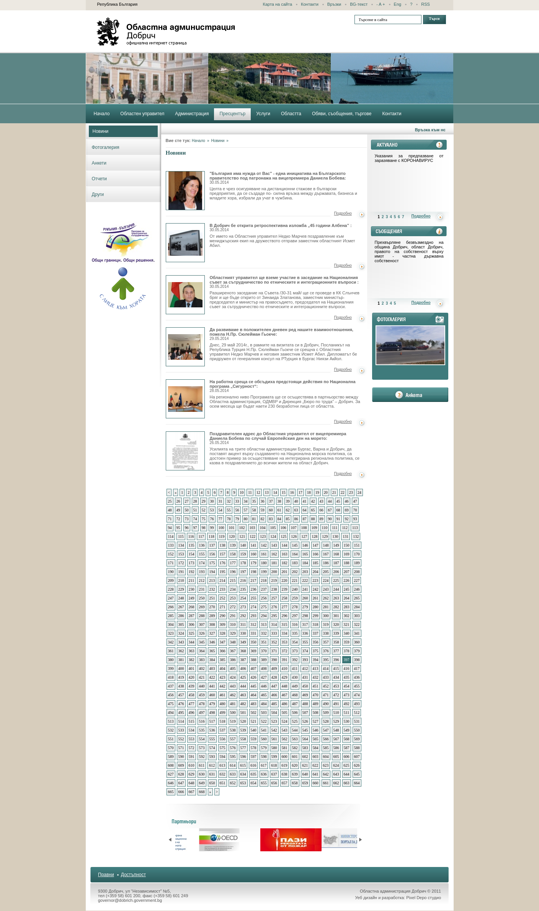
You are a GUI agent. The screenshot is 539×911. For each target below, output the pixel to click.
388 (253, 660)
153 (181, 554)
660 (315, 783)
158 (233, 554)
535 (202, 730)
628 (181, 774)
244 (336, 589)
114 (171, 536)
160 (253, 554)
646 (171, 783)
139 (233, 545)
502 (253, 712)
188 (347, 563)
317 (305, 624)
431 (305, 677)
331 (253, 633)
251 (212, 598)
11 (250, 492)
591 (191, 756)
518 (222, 721)
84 (279, 519)
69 (347, 510)
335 (295, 633)
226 (346, 580)
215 (232, 580)
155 (202, 554)
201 (284, 572)
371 (274, 651)
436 (357, 677)
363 (191, 651)
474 (357, 695)
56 (237, 510)
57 (246, 510)
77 (220, 519)
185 (315, 563)
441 (212, 686)
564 (305, 739)
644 (347, 774)
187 (336, 563)
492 (347, 704)
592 (202, 756)
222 (305, 580)
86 (296, 519)
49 (178, 510)
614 (232, 765)
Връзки (334, 4)
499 (222, 712)
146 (305, 545)
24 (359, 492)
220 (284, 580)
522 (264, 721)
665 (171, 792)
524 (284, 721)
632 (222, 774)
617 (263, 765)
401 (191, 668)
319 (325, 624)
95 (178, 528)
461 (222, 695)
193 (202, 572)
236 (253, 589)
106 (283, 528)
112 (345, 528)
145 (295, 545)
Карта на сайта (277, 4)
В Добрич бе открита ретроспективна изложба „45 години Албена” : (281, 227)
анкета (410, 394)
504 (274, 712)
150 (347, 545)
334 (284, 633)
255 (253, 598)
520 (243, 721)
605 (336, 756)
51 (195, 510)
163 (284, 554)
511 (347, 712)
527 (315, 721)
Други (98, 194)
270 (212, 607)
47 (355, 501)
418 (171, 677)
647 (181, 783)
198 (253, 572)
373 (295, 651)
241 (305, 589)
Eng (398, 4)
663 (347, 783)
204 (315, 572)
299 (315, 616)
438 (181, 686)
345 (202, 642)
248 (181, 598)
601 (295, 756)
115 (181, 536)
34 (246, 501)
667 (191, 792)
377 (336, 651)
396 (336, 660)
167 (326, 554)
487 (295, 704)
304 (171, 624)
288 (202, 616)
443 (233, 686)
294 (264, 616)
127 (304, 536)
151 (357, 545)
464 (253, 695)
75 (204, 519)
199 (264, 572)
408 (264, 668)
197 (243, 572)
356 (315, 642)
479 (212, 704)
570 (171, 748)
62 (288, 510)
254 (243, 598)
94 (170, 528)
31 (220, 501)
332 (264, 633)
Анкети (99, 163)
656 (274, 783)
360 (357, 642)
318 (315, 624)
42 (313, 501)
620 (294, 765)
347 (222, 642)
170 (357, 554)
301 (336, 616)
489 (315, 704)
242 (315, 589)
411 (295, 668)
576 (233, 748)
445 (253, 686)
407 (253, 668)
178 (243, 563)
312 (253, 624)
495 (181, 712)
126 (294, 536)
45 (338, 501)
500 (233, 712)
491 (336, 704)
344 (191, 642)
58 (254, 510)
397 (347, 660)
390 (274, 660)
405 (233, 668)
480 (222, 704)
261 (315, 598)
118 (211, 536)
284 (357, 607)
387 (243, 660)
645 (357, 774)
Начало (198, 141)
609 (181, 765)
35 (254, 501)
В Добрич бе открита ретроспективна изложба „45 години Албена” (185, 242)
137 (212, 545)
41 (305, 501)
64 (305, 510)
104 (263, 528)
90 (330, 519)
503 (264, 712)
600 (284, 756)
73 (187, 519)
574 (212, 748)
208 (357, 572)
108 (304, 528)
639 (295, 774)
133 (171, 545)
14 (275, 492)
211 (191, 580)
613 (222, 765)
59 (263, 510)
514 (181, 721)
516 (202, 721)
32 (229, 501)
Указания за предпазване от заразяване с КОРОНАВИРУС (409, 158)
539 (243, 730)
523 (274, 721)
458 (191, 695)
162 (274, 554)
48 (170, 510)
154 (191, 554)
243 (326, 589)
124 (273, 536)
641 (315, 774)
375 (315, 651)
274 (253, 607)
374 (305, 651)
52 (204, 510)
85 (288, 519)
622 (315, 765)
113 (355, 528)
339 (336, 633)
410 (284, 668)
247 (171, 598)
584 (315, 748)
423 (222, 677)
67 (330, 510)
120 (232, 536)
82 (263, 519)
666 (181, 792)
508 (315, 712)
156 (212, 554)
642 (326, 774)
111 (334, 528)
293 (253, 616)
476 (181, 704)
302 (347, 616)
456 (171, 695)
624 (336, 765)
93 (355, 519)
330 (243, 633)
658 (295, 783)
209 (171, 580)
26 (178, 501)
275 (264, 607)
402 (202, 668)
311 (243, 624)
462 (233, 695)
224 (325, 580)
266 (171, 607)
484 (264, 704)
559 (253, 739)
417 (356, 668)
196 (233, 572)
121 (242, 536)
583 (305, 748)
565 (315, 739)
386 (233, 660)
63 (296, 510)
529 (336, 721)
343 (181, 642)
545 (305, 730)
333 (274, 633)
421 (202, 677)
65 (313, 510)
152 (171, 554)
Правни (106, 874)
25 (170, 501)
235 (243, 589)
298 (305, 616)
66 (321, 510)
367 (233, 651)
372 (284, 651)
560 (264, 739)
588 (357, 748)
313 (263, 624)
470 (315, 695)
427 (264, 677)
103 (252, 528)
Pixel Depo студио (423, 897)
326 (202, 633)
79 (237, 519)
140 (243, 545)
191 (181, 572)
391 (284, 660)
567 (336, 739)
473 (347, 695)
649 (202, 783)
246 (357, 589)
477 (191, 704)
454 (347, 686)
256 (264, 598)
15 (284, 492)
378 (347, 651)
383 (202, 660)
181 (274, 563)
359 (347, 642)
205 (326, 572)
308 (212, 624)
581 (284, 748)
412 (305, 668)
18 (309, 492)
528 (326, 721)
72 (178, 519)
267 (181, 607)
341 (357, 633)
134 (181, 545)
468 (295, 695)
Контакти (309, 4)
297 (295, 616)
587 (347, 748)
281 (326, 607)
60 (271, 510)
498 (212, 712)
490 (326, 704)
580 (274, 748)
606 (347, 756)
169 (347, 554)
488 (305, 704)
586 (336, 748)
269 (202, 607)
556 (222, 739)
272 (233, 607)
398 (357, 660)
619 (284, 765)
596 (243, 756)
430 (295, 677)
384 (212, 660)
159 (243, 554)
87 (305, 519)
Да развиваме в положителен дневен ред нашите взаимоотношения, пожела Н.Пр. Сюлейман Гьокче (185, 346)
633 (233, 774)
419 (181, 677)
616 (253, 765)
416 (346, 668)
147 (315, 545)
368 (243, 651)
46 (347, 501)
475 (171, 704)
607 (357, 756)
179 (253, 563)
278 (295, 607)
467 (284, 695)
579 (264, 748)
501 (243, 712)
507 (305, 712)
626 (356, 765)
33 (237, 501)
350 (253, 642)
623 (325, 765)
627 (171, 774)
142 (264, 545)
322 (356, 624)
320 (336, 624)
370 (264, 651)
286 (181, 616)
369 (253, 651)
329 (233, 633)
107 (294, 528)
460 (212, 695)
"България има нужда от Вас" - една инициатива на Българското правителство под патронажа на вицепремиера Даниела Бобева (185, 190)
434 (336, 677)
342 (171, 642)
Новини (101, 131)
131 (345, 536)
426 (253, 677)
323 (171, 633)
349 (243, 642)
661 (326, 783)
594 (222, 756)
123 (263, 536)
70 (355, 510)
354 (295, 642)
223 (315, 580)
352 (274, 642)
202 (295, 572)
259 (295, 598)
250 (202, 598)
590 (181, 756)
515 (191, 721)
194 (212, 572)
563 (295, 739)
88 (313, 519)
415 (336, 668)
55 (229, 510)
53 (212, 510)
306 (191, 624)
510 (336, 712)
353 (284, 642)
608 (171, 765)
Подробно (343, 213)
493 (357, 704)
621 (305, 765)
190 (171, 572)
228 (171, 589)
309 (222, 624)
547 (326, 730)
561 (274, 739)
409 (274, 668)
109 (314, 528)
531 (357, 721)
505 (284, 712)
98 (204, 528)
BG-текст (359, 4)
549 (347, 730)
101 (232, 528)
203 (305, 572)
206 (336, 572)
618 (274, 765)
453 (336, 686)
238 (274, 589)
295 (274, 616)
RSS (425, 4)
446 (264, 686)
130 (335, 536)
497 (202, 712)
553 (191, 739)
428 (274, 677)
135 (191, 545)
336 (305, 633)
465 (264, 695)
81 (254, 519)
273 (243, 607)
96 (187, 528)
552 (181, 739)
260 (305, 598)
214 (222, 580)
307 (202, 624)
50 (187, 510)
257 (274, 598)
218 (263, 580)
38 (279, 501)
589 (171, 756)
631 (212, 774)
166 (315, 554)
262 (326, 598)
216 (243, 580)
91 (338, 519)
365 (212, 651)
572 (191, 748)
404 (222, 668)
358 (336, 642)
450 (305, 686)
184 (305, 563)
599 (274, 756)
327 (212, 633)
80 (246, 519)
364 (202, 651)
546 (315, 730)
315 (284, 624)
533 (181, 730)
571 (181, 748)
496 (191, 712)
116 (191, 536)
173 (191, 563)
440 (202, 686)
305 (181, 624)
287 (191, 616)
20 (326, 492)
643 (336, 774)
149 (336, 545)
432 (315, 677)
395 (326, 660)
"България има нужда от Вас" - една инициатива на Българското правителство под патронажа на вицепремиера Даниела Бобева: (278, 177)
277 (284, 607)
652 (233, 783)
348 (233, 642)
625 (346, 765)
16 (292, 492)
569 (357, 739)
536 (212, 730)
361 (171, 651)
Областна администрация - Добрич (166, 31)
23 (351, 492)
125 (283, 536)
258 (284, 598)
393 (305, 660)
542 (274, 730)
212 (201, 580)
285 (171, 616)
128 (314, 536)
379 (357, 651)
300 (326, 616)
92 (347, 519)
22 (343, 492)
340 (347, 633)
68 (338, 510)
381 (181, 660)
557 (233, 739)
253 (233, 598)
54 (220, 510)
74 (195, 519)
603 (315, 756)
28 (195, 501)
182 (284, 563)
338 (326, 633)
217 (253, 580)
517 (212, 721)
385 (222, 660)
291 (233, 616)
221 (294, 580)
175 (212, 563)
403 (212, 668)
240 (295, 589)
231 (202, 589)
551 (171, 739)
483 (253, 704)
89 (321, 519)
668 (202, 792)
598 (264, 756)
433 (326, 677)
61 (279, 510)
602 (305, 756)
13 (267, 492)
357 (326, 642)
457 (181, 695)
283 (347, 607)
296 (284, 616)
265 (357, 598)
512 (356, 712)
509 (326, 712)
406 (243, 668)
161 (264, 554)
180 (264, 563)
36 (263, 501)
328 (222, 633)
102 (242, 528)
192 (191, 572)
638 (284, 774)
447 (274, 686)
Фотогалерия (105, 147)
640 (305, 774)
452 (326, 686)
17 (300, 492)
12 (258, 492)
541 (264, 730)
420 (191, 677)
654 (253, 783)
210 (181, 580)
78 (229, 519)
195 (222, 572)
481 (233, 704)
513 (171, 721)
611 (202, 765)
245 (347, 589)
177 (233, 563)
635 (253, 774)
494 (171, 712)
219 (274, 580)
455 (357, 686)
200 (274, 572)
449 (295, 686)
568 (347, 739)
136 (202, 545)
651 (222, 783)
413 (315, 668)
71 (170, 519)
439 (191, 686)
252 (222, 598)
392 (295, 660)
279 (305, 607)
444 (243, 686)
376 (326, 651)
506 (295, 712)
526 (305, 721)
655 (264, 783)
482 (243, 704)
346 (212, 642)
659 (305, 783)
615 (243, 765)
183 (295, 563)
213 (212, 580)
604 (326, 756)
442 (222, 686)
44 (330, 501)
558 (243, 739)
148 (326, 545)
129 (325, 536)
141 (253, 545)
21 (334, 492)
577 (243, 748)
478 (202, 704)
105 (273, 528)
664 (357, 783)
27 (187, 501)
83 (271, 519)
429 (284, 677)
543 (284, 730)
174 (202, 563)
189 (357, 563)
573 (202, 748)
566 (326, 739)
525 (295, 721)
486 (284, 704)
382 (191, 660)
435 (347, 677)
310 (233, 624)
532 (171, 730)
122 (252, 536)
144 (284, 545)
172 (181, 563)
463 (243, 695)
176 (222, 563)
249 (191, 598)
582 (295, 748)
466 (274, 695)
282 (336, 607)
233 (222, 589)
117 (201, 536)
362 (181, 651)
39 (288, 501)
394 (315, 660)
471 (326, 695)
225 (336, 580)
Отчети (99, 178)
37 (271, 501)
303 (357, 616)
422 (212, 677)
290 (222, 616)
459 (202, 695)
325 (191, 633)
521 (253, 721)
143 (274, 545)
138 (222, 545)
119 (222, 536)
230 (191, 589)
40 (296, 501)
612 (212, 765)
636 (264, 774)
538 (233, 730)
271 (222, 607)
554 (202, 739)
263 (336, 598)
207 (347, 572)
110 (325, 528)
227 (356, 580)
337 (315, 633)
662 (336, 783)
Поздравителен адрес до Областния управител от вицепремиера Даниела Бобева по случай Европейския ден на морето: (278, 438)
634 (243, 774)
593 (212, 756)
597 (253, 756)
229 (181, 589)
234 (233, 589)
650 (212, 783)
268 (191, 607)
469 (305, 695)
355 (305, 642)
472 (336, 695)
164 (295, 554)
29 (204, 501)
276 (274, 607)
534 (191, 730)
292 (243, 616)
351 (264, 642)
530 (347, 721)
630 (202, 774)
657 (284, 783)
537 (222, 730)
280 (315, 607)
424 (233, 677)
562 (284, 739)
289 (212, 616)
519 (233, 721)
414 (325, 668)
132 (356, 536)
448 (284, 686)
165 (305, 554)
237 (264, 589)
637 (274, 774)
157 (222, 554)
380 (171, 660)
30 (212, 501)
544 (295, 730)
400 (181, 668)
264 (347, 598)
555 (212, 739)
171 (171, 563)
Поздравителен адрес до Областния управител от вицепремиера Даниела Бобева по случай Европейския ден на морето (185, 450)
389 (264, 660)
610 (191, 765)
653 (243, 783)
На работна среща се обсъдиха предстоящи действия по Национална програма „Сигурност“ (185, 398)
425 (243, 677)
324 (181, 633)
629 (191, 774)
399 (171, 668)
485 (274, 704)
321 (346, 624)
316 (294, 624)
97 (195, 528)
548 (336, 730)
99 (212, 528)
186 (326, 563)
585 (326, 748)
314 (274, 624)
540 (253, 730)
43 (321, 501)
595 (233, 756)
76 (212, 519)
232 (212, 589)
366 (222, 651)
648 (191, 783)
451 (315, 686)
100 (221, 528)
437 (171, 686)
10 (241, 492)
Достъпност (133, 874)
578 (253, 748)
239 (284, 589)
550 (357, 730)
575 (222, 748)
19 (317, 492)
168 (336, 554)
